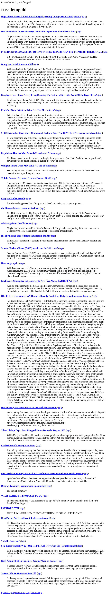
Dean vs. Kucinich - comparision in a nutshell (23, 486)
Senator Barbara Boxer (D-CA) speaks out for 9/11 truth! (29, 248)
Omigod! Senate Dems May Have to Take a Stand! (26, 165)
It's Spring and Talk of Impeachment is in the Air (25, 236)
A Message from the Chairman (16, 223)
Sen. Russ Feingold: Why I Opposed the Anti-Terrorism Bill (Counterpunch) (39, 546)
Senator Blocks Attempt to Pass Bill (18, 573)
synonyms (18, 592)
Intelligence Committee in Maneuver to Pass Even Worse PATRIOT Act (36, 281)
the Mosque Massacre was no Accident (20, 208)
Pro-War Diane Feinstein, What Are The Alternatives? (28, 110)
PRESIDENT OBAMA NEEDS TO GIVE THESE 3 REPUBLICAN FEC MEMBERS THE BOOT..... (51, 52)
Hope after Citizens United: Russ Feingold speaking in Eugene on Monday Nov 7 (41, 16)
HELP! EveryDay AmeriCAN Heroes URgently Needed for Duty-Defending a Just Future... (46, 296)
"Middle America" (10, 541)
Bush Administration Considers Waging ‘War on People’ (29, 561)
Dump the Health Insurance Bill (17, 64)
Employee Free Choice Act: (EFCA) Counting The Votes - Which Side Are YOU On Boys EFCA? (49, 95)
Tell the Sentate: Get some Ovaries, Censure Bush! (26, 178)
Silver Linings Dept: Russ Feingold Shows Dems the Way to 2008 (33, 430)
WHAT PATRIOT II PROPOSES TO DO (21, 496)
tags (84, 16)
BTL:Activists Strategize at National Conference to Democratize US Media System (42, 473)
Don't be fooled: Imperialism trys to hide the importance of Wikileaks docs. (38, 31)
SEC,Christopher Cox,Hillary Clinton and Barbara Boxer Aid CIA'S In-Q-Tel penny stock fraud (49, 133)
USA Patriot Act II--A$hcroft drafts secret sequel (25, 518)
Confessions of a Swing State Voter (18, 445)
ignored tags (7, 592)
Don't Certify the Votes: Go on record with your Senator (29, 407)
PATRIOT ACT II (10, 508)
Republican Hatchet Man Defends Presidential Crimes (28, 153)
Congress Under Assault (13, 198)
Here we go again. (10, 263)
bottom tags (36, 592)
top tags (26, 592)
